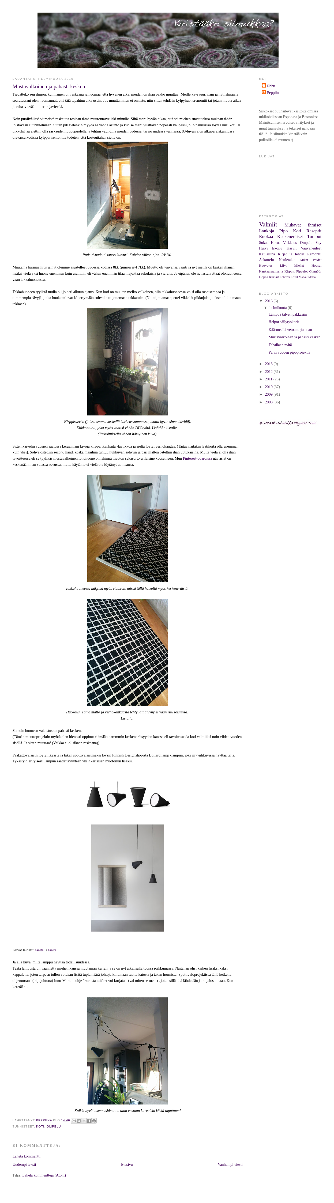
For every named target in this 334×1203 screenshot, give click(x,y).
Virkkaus (290, 242)
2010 (269, 387)
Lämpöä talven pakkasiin (288, 314)
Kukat (304, 260)
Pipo (283, 230)
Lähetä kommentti (26, 1156)
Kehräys (285, 277)
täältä (39, 950)
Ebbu (271, 86)
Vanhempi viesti (230, 1164)
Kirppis (289, 271)
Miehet (299, 265)
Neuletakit (287, 260)
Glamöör (315, 271)
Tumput (314, 236)
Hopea (263, 277)
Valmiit (268, 224)
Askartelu (266, 260)
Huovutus (265, 265)
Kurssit (274, 277)
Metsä (312, 277)
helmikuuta (278, 307)
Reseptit (313, 230)
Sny (318, 242)
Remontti (314, 254)
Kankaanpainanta (271, 271)
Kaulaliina (267, 254)
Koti (40, 1126)
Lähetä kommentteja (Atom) (44, 1175)
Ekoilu (277, 248)
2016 (269, 301)
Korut (275, 242)
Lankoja (266, 230)
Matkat (303, 277)
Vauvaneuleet (311, 248)
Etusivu (127, 1164)
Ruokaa (266, 236)
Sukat (263, 242)
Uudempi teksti (24, 1164)
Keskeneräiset (290, 236)
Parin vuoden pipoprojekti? (289, 352)
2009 (269, 394)
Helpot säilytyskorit (284, 322)
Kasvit (292, 248)
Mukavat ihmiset (302, 225)
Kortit (294, 277)
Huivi (263, 248)
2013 (269, 364)
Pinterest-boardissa (197, 458)
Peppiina (273, 92)
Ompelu (54, 1126)
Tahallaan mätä (280, 345)
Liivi (283, 265)
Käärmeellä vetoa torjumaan (290, 329)
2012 (269, 371)
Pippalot (302, 271)
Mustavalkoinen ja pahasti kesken (294, 337)
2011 (269, 379)
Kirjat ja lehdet (291, 254)
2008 (269, 402)
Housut (316, 265)
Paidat (317, 260)
